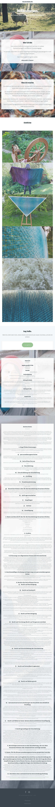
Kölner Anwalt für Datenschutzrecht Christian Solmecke (35, 777)
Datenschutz (27, 803)
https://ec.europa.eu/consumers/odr (40, 375)
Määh (27, 22)
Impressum (27, 800)
